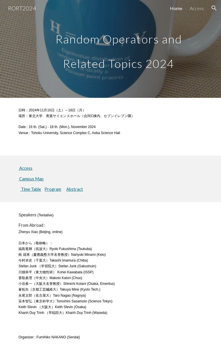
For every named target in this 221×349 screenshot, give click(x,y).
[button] (214, 8)
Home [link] (176, 8)
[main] (118, 49)
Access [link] (197, 8)
